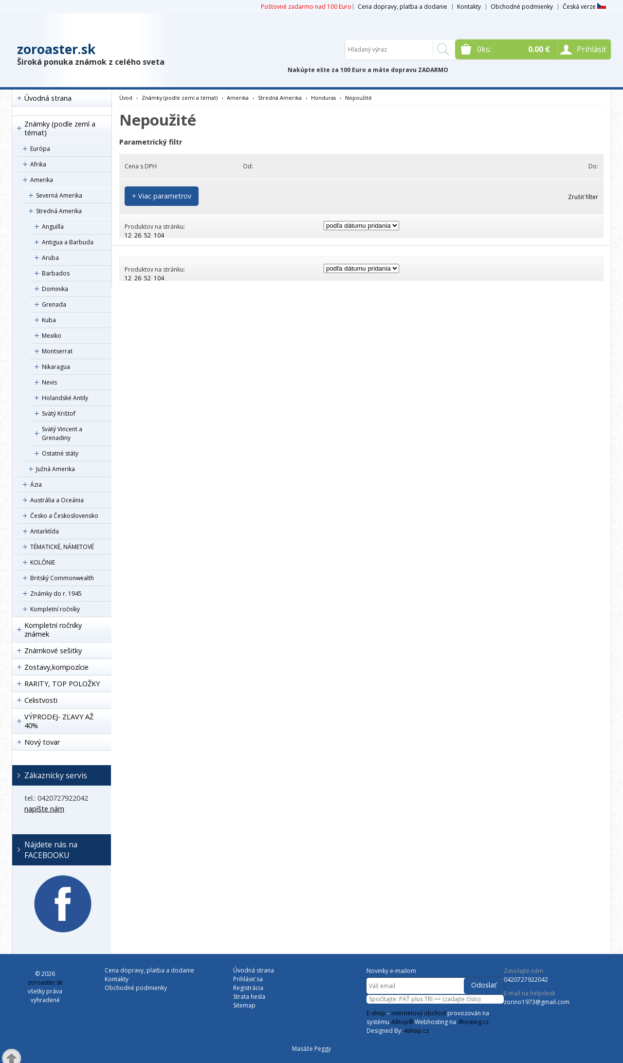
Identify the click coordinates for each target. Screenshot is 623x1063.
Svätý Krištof (58, 413)
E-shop (375, 1013)
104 (159, 235)
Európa (40, 149)
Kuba (49, 320)
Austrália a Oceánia (57, 500)
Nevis (49, 382)
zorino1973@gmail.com (536, 1002)
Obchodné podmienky (522, 6)
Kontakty (469, 6)
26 (137, 235)
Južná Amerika (55, 469)
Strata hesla (249, 996)
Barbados (56, 273)
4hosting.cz (473, 1022)
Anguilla (53, 226)
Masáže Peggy (311, 1049)
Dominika (55, 289)
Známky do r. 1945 (56, 593)
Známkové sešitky (53, 650)
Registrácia (248, 988)
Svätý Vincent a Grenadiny (62, 433)
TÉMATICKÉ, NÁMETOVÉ (62, 547)
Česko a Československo (64, 516)
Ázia (36, 484)
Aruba (50, 258)
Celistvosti (40, 700)
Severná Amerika (59, 195)
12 (128, 235)
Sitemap (244, 1005)
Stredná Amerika (59, 211)
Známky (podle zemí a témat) (59, 128)
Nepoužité (358, 97)
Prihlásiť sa (248, 979)
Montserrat (57, 351)
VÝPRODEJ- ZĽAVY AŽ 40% (58, 721)
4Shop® (402, 1022)
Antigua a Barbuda (67, 242)
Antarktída (44, 531)
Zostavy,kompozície (56, 667)
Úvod (125, 97)
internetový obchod (418, 1013)
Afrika (38, 164)
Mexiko (51, 335)
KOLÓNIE (42, 562)
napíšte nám (44, 808)
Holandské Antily (65, 398)
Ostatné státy (60, 453)
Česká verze (584, 6)
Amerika (41, 180)
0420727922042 (526, 979)
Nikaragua (56, 367)
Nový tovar (42, 742)
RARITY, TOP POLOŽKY (62, 683)
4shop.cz (416, 1030)
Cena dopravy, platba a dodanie (402, 6)
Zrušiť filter (583, 197)
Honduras (323, 97)
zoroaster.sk (56, 49)
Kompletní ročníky (55, 609)
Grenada (54, 304)
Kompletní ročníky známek (53, 630)
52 (147, 235)
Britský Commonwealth (62, 578)
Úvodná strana (48, 98)
